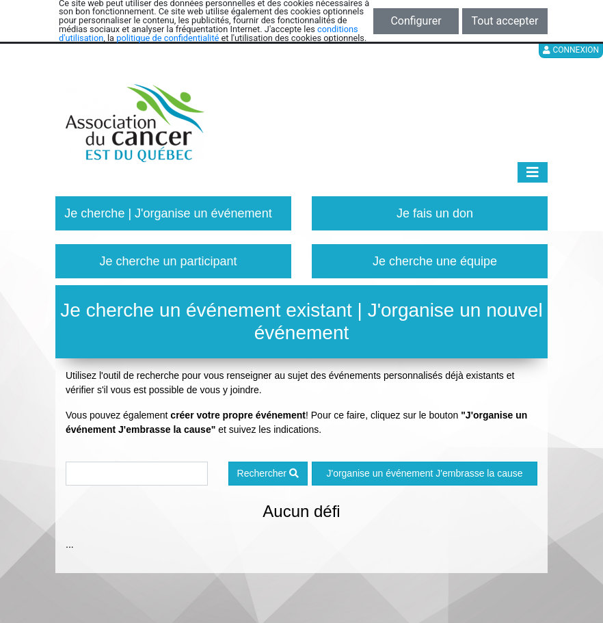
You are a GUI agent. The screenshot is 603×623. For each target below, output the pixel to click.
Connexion (571, 50)
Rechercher (268, 473)
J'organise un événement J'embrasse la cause (424, 473)
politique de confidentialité (167, 38)
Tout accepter (505, 20)
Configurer (415, 20)
